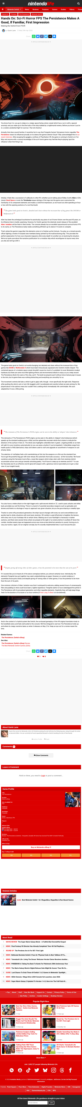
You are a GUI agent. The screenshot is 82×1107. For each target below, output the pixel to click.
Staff (20, 992)
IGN (69, 1087)
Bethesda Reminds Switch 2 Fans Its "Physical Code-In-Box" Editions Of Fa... (36, 955)
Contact (49, 992)
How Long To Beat (46, 592)
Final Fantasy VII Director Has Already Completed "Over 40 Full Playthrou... (35, 946)
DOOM (11, 368)
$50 (11, 855)
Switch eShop (6, 799)
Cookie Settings (42, 996)
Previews (13, 14)
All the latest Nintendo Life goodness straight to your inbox (41, 1098)
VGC (28, 1090)
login (43, 775)
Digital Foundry (47, 1087)
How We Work (29, 992)
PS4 (3, 803)
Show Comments (41, 755)
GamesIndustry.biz (38, 1090)
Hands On (5, 14)
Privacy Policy (59, 992)
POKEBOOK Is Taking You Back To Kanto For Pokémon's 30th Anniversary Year (37, 964)
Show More (41, 1058)
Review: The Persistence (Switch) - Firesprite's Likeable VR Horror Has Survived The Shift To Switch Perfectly (33, 835)
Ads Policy (23, 996)
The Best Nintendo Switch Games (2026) (16, 646)
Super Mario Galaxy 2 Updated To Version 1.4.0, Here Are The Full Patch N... (36, 981)
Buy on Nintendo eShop (41, 847)
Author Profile (37, 739)
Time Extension (33, 1087)
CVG (49, 1090)
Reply (46, 739)
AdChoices (57, 1079)
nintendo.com (6, 840)
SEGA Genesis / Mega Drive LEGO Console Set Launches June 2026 (33, 977)
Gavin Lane (12, 30)
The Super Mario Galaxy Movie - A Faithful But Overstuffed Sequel (36, 942)
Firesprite (4, 808)
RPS (54, 1090)
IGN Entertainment (34, 1079)
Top (8, 992)
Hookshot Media (15, 1079)
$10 (70, 855)
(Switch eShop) (13, 637)
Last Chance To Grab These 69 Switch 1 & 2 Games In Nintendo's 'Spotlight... (36, 972)
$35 (31, 855)
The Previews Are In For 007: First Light (24, 951)
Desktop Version (56, 996)
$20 (51, 855)
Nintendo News (59, 1087)
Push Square (11, 1087)
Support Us (40, 992)
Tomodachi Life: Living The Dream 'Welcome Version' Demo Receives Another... (37, 959)
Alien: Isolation (6, 224)
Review (16, 643)
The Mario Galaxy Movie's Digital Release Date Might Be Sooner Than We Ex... (37, 968)
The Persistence (24, 14)
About (14, 992)
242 (12, 904)
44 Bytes (50, 1079)
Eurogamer (76, 1087)
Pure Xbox (22, 1087)
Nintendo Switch (37, 14)
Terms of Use (71, 992)
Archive (32, 996)
